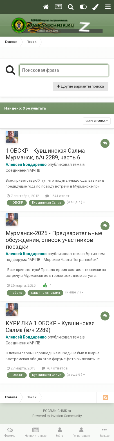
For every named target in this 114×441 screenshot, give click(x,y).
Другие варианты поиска (80, 86)
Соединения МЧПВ (23, 170)
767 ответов (55, 368)
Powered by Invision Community (57, 416)
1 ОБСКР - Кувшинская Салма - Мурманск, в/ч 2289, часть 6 (47, 154)
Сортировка (97, 120)
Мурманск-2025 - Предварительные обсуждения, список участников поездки (54, 240)
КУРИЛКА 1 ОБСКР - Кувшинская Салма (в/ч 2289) (50, 326)
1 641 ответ (57, 196)
